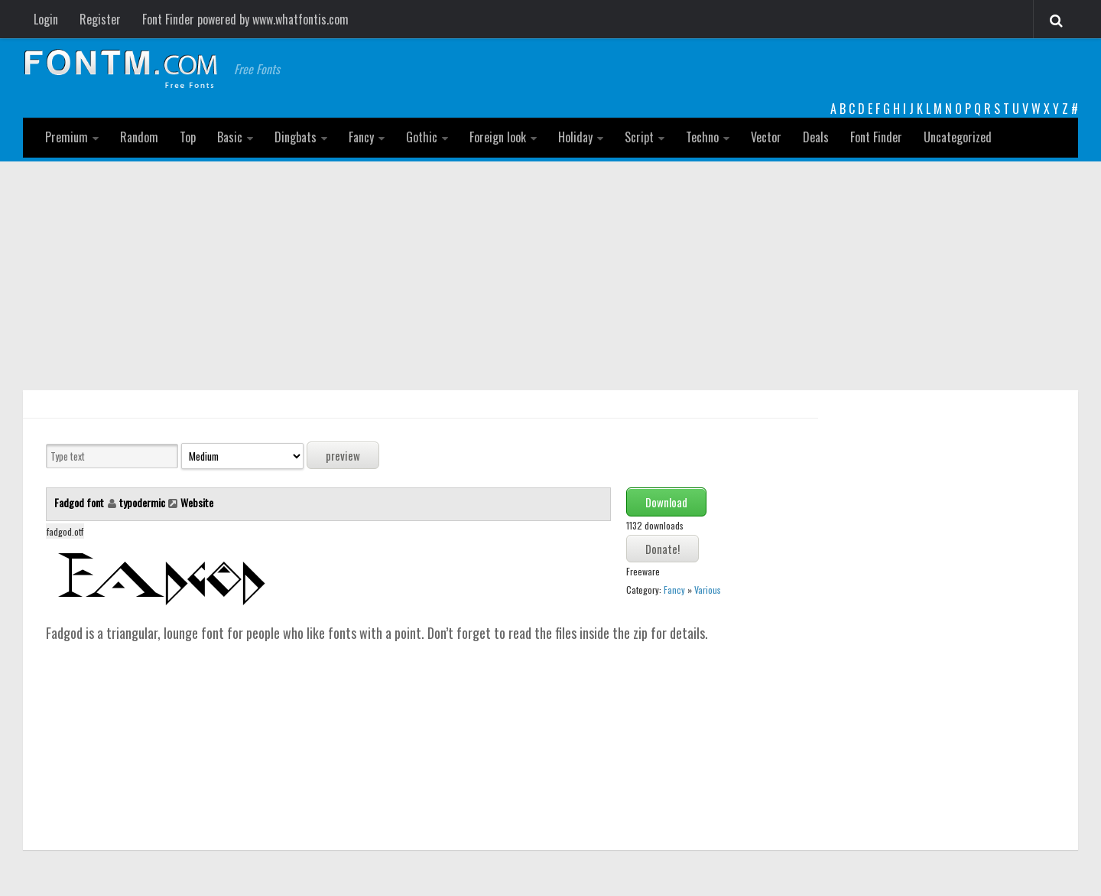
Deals (816, 137)
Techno (702, 137)
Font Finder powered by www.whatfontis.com (245, 19)
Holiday (575, 137)
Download (666, 502)
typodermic (142, 502)
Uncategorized (958, 137)
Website (196, 502)
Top (188, 137)
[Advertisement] (550, 276)
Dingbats (295, 137)
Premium (66, 137)
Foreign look (497, 137)
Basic (229, 137)
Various (707, 589)
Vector (766, 137)
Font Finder (876, 137)
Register (100, 19)
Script (639, 137)
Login (46, 19)
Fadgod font (80, 502)
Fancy (361, 137)
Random (139, 137)
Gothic (421, 137)
